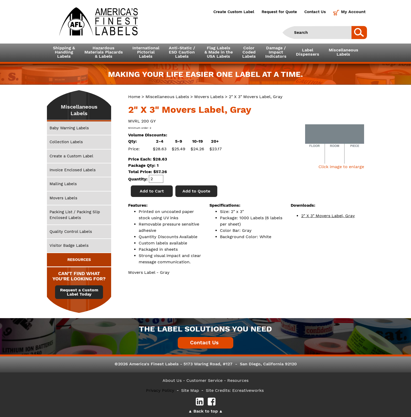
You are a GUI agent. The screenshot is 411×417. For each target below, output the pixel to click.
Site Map (190, 390)
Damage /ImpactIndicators (275, 52)
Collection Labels (66, 142)
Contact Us (315, 11)
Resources (237, 380)
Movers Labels (209, 96)
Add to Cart (152, 191)
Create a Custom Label (71, 156)
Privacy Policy (160, 390)
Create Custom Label (233, 11)
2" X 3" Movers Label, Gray (328, 215)
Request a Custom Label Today (79, 292)
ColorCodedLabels (249, 52)
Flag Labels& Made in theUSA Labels (218, 52)
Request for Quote (279, 11)
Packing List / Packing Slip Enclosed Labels (75, 215)
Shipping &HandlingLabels (64, 52)
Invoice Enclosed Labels (73, 170)
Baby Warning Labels (69, 128)
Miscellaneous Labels (167, 96)
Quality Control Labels (71, 231)
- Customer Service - (204, 380)
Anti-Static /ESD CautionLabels (182, 52)
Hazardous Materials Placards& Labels (103, 52)
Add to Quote (196, 191)
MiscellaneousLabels (343, 52)
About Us (172, 380)
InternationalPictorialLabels (145, 52)
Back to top (205, 411)
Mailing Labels (63, 183)
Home (134, 96)
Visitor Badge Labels (69, 245)
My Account (353, 11)
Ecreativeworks (248, 390)
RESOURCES (79, 259)
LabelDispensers (307, 52)
